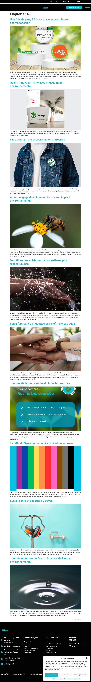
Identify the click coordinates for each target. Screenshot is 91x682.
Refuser (65, 675)
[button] (87, 658)
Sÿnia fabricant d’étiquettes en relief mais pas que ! (42, 323)
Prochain (77, 619)
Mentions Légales (36, 674)
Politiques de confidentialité (59, 678)
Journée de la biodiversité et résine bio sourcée (40, 383)
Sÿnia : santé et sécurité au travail (31, 500)
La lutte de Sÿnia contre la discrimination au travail (42, 443)
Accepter (52, 675)
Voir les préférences (80, 675)
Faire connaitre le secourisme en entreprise (37, 139)
